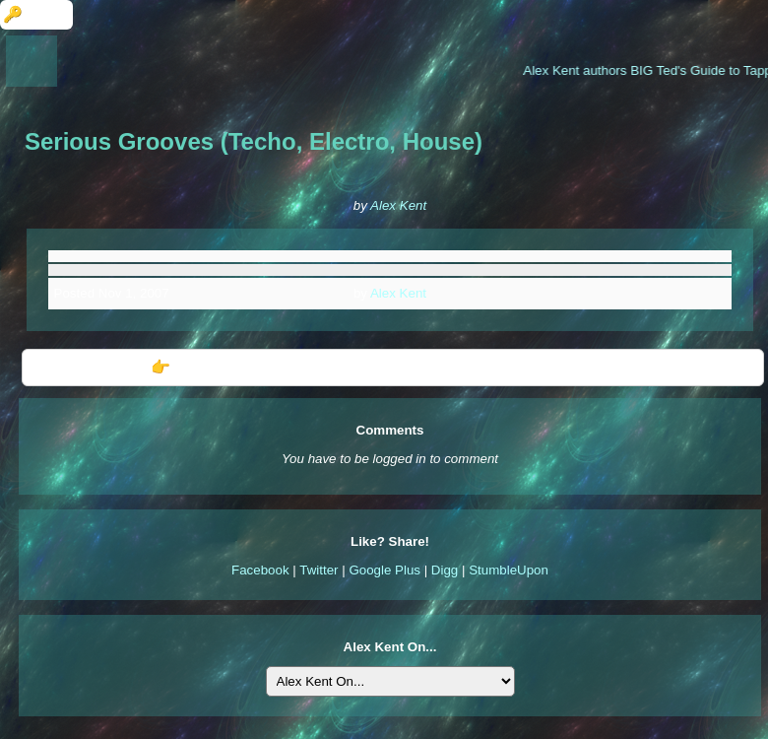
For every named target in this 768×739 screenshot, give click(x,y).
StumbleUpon (508, 570)
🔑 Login (36, 14)
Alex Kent (398, 205)
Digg (444, 570)
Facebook (260, 570)
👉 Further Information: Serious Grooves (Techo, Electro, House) (393, 367)
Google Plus (384, 570)
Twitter (318, 570)
